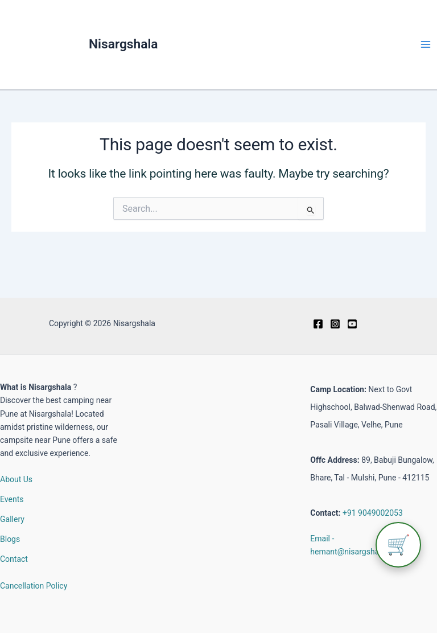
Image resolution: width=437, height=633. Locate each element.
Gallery (12, 519)
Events (11, 499)
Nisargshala (123, 44)
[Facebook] (318, 324)
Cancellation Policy (33, 585)
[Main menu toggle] (425, 44)
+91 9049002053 (373, 512)
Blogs (10, 539)
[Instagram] (335, 324)
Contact (14, 559)
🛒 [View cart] (398, 544)
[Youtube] (352, 324)
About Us (16, 479)
